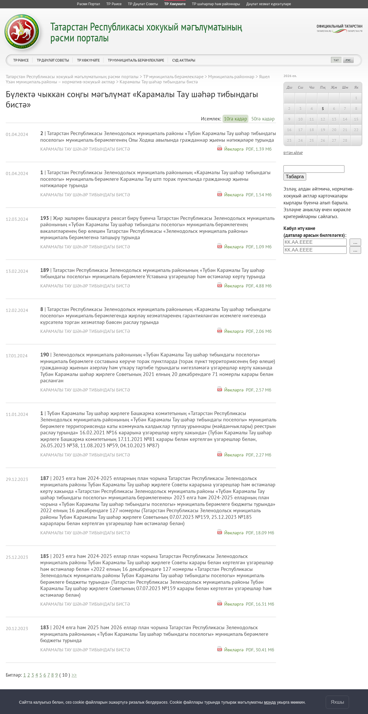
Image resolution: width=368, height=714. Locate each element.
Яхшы (337, 702)
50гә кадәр (263, 119)
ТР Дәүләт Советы (53, 60)
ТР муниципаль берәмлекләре (136, 60)
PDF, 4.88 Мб (259, 286)
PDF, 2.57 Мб (258, 390)
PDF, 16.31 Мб (260, 604)
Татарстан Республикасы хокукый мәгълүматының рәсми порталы (146, 31)
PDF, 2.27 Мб (258, 455)
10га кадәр (235, 119)
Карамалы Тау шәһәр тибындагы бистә (85, 149)
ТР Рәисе (21, 60)
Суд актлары (183, 60)
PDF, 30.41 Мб (260, 649)
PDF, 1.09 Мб (259, 246)
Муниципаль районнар (231, 76)
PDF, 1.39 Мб (259, 149)
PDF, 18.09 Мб (260, 533)
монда (270, 702)
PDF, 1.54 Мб (259, 194)
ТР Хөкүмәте (88, 60)
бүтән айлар (293, 153)
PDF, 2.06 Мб (259, 331)
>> (74, 675)
